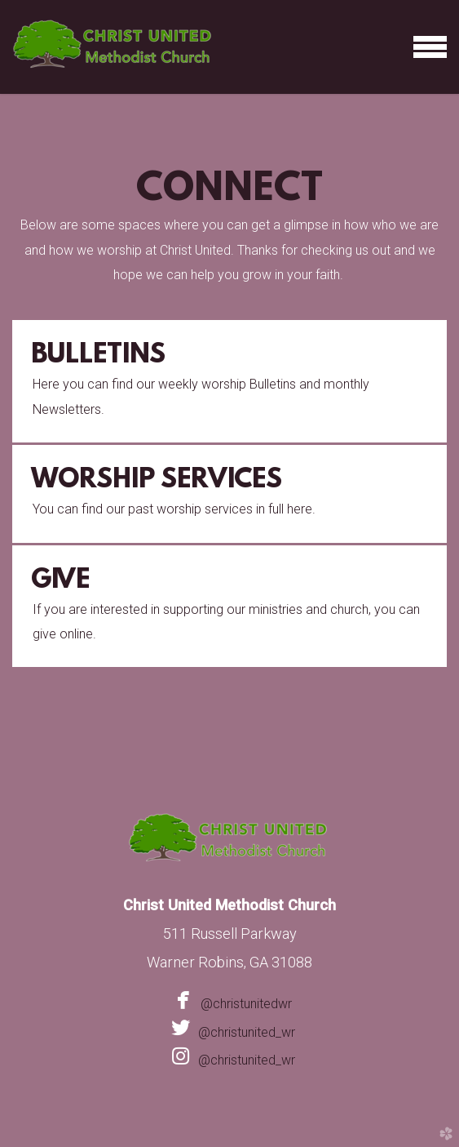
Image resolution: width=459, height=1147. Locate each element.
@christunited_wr (230, 1032)
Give (60, 581)
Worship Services (156, 480)
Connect (229, 190)
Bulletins (98, 355)
